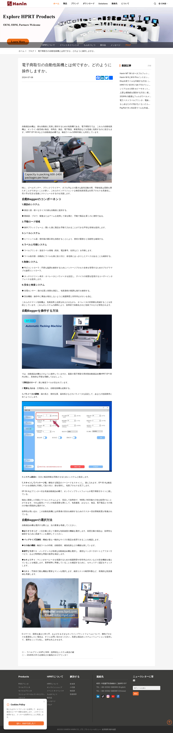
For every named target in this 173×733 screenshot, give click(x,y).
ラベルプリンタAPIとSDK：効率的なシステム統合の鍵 (50, 652)
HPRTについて (48, 45)
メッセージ (115, 45)
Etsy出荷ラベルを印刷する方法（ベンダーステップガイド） (146, 81)
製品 (65, 3)
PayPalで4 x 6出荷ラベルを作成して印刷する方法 (141, 108)
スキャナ (21, 698)
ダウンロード (89, 3)
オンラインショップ (54, 687)
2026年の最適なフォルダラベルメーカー (137, 96)
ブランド (75, 3)
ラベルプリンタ (24, 687)
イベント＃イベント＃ (69, 45)
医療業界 (73, 694)
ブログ (128, 45)
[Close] (44, 702)
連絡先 (114, 3)
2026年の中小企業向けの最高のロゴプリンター (47, 655)
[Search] (155, 3)
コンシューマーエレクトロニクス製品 (32, 694)
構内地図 (112, 729)
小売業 (72, 687)
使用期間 (105, 729)
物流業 (72, 691)
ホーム (56, 3)
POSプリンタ (23, 684)
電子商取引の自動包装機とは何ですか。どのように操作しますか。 (67, 51)
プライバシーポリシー (92, 729)
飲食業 (72, 684)
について (125, 3)
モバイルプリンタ (25, 691)
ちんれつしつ (89, 45)
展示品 (103, 45)
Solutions (103, 3)
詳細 (149, 66)
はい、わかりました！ (26, 724)
